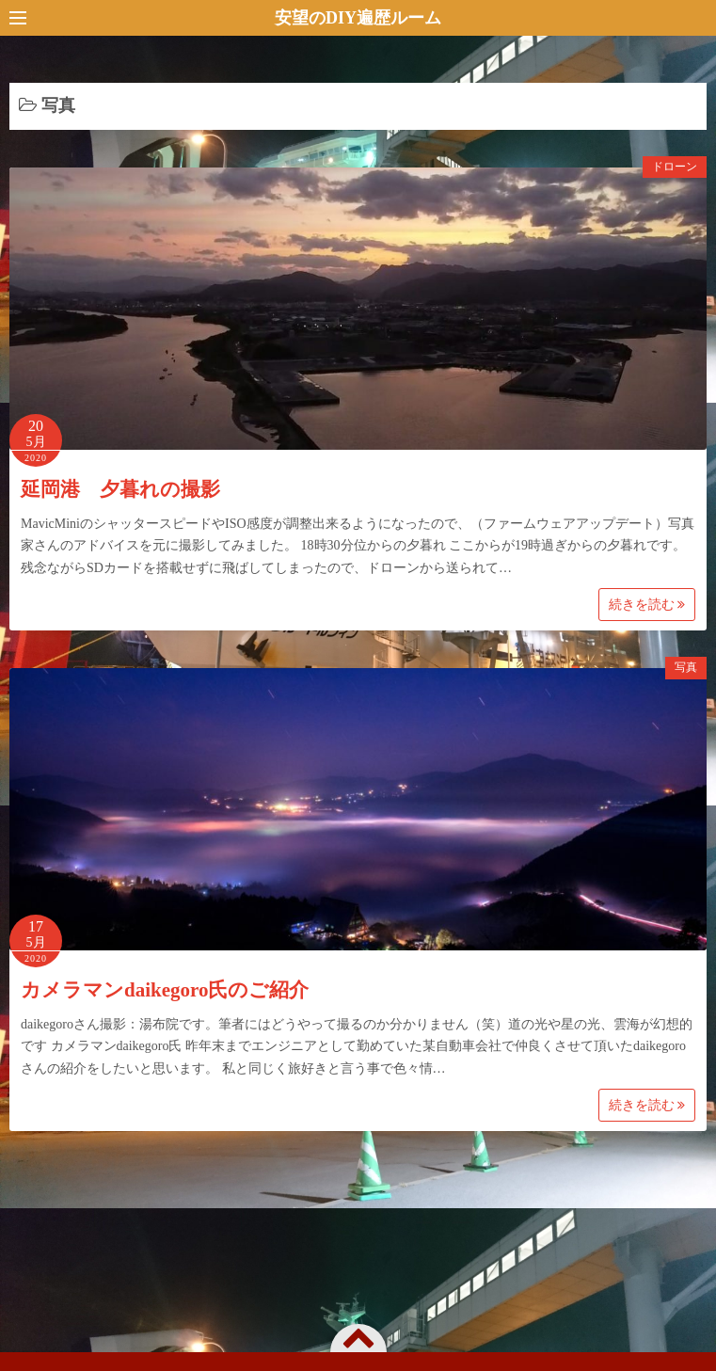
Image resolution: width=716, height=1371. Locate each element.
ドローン (674, 166)
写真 (686, 667)
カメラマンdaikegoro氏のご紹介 (165, 990)
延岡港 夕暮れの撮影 (120, 489)
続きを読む (647, 605)
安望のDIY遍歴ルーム (358, 17)
